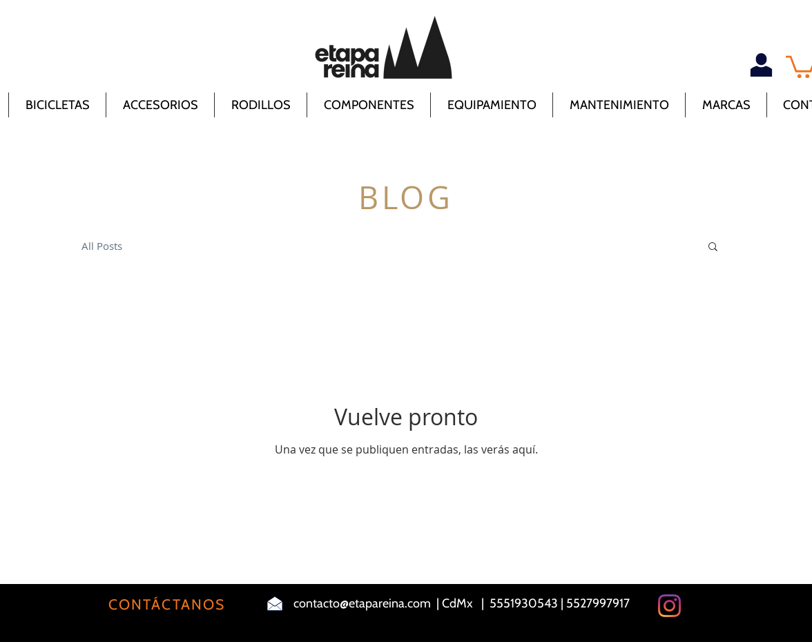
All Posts (101, 246)
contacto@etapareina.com (362, 603)
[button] (712, 247)
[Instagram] (669, 605)
